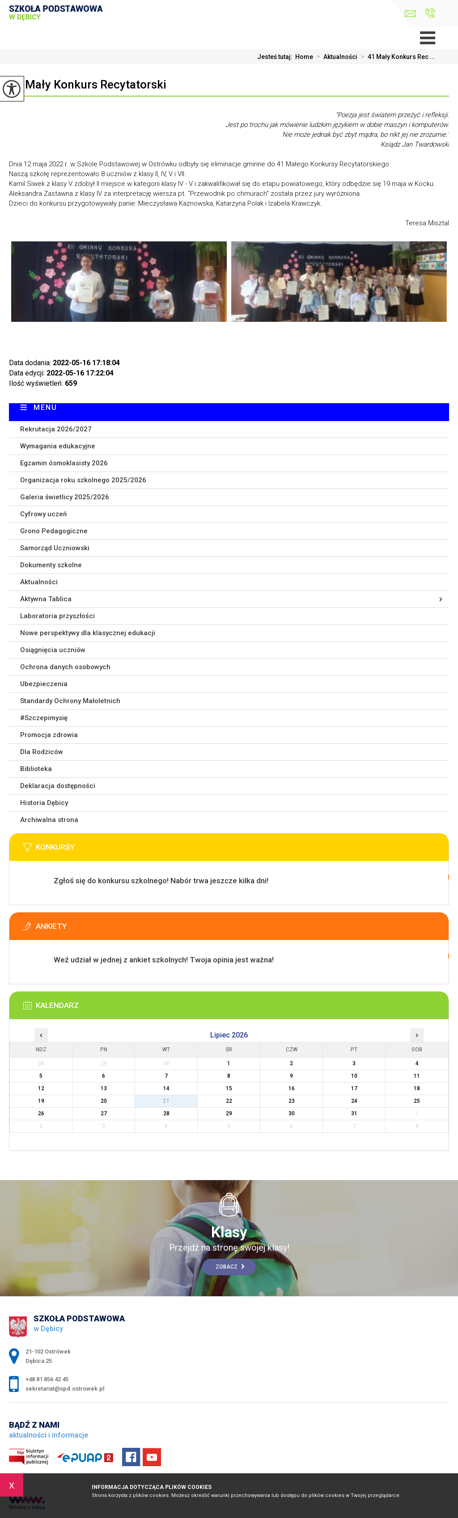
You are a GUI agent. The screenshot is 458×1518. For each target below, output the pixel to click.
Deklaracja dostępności (57, 786)
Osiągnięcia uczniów (52, 650)
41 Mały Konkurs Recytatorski (87, 84)
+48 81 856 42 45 (430, 13)
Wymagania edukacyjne (57, 446)
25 (417, 1101)
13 (104, 1088)
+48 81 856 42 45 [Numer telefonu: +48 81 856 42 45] (46, 1379)
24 (354, 1101)
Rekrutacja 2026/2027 (56, 429)
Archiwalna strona (49, 820)
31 (354, 1113)
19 (41, 1101)
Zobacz (230, 1267)
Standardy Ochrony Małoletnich (70, 701)
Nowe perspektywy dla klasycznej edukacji (87, 633)
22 (229, 1101)
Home (304, 57)
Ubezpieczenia (44, 684)
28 (166, 1113)
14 (166, 1088)
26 (41, 1113)
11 (417, 1076)
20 (104, 1101)
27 (104, 1113)
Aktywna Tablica (46, 599)
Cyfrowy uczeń (43, 514)
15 (229, 1088)
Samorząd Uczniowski (54, 548)
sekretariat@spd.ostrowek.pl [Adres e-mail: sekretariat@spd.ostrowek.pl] (64, 1388)
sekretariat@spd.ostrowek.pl (410, 13)
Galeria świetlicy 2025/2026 (64, 497)
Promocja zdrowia (49, 735)
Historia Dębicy (44, 803)
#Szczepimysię (44, 718)
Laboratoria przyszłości (57, 616)
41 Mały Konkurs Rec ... (396, 57)
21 (166, 1101)
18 (417, 1088)
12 (41, 1088)
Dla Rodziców (41, 752)
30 (291, 1113)
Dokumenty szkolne (51, 565)
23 (291, 1101)
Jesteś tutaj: (276, 57)
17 (354, 1088)
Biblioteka (36, 769)
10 (354, 1076)
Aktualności (335, 57)
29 (229, 1113)
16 (291, 1088)
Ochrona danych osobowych (65, 667)
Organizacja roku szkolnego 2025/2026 (83, 480)
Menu (45, 407)
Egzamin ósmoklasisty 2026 (64, 463)
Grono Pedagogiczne (54, 531)
